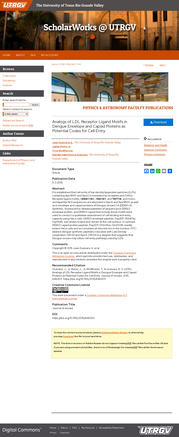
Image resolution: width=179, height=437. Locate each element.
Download (158, 122)
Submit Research (13, 145)
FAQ (74, 427)
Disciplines (9, 80)
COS (62, 64)
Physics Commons (154, 154)
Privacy (53, 432)
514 (79, 64)
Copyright (64, 432)
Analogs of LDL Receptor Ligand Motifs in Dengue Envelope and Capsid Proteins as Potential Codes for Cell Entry (89, 126)
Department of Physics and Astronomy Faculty (19, 161)
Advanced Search (13, 120)
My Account (87, 427)
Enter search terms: (14, 100)
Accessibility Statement (111, 427)
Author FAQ (9, 140)
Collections (9, 75)
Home (55, 64)
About (64, 427)
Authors (7, 85)
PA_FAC (71, 64)
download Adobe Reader (114, 332)
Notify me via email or (18, 125)
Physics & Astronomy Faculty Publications (128, 107)
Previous (149, 65)
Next (162, 65)
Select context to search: (18, 109)
